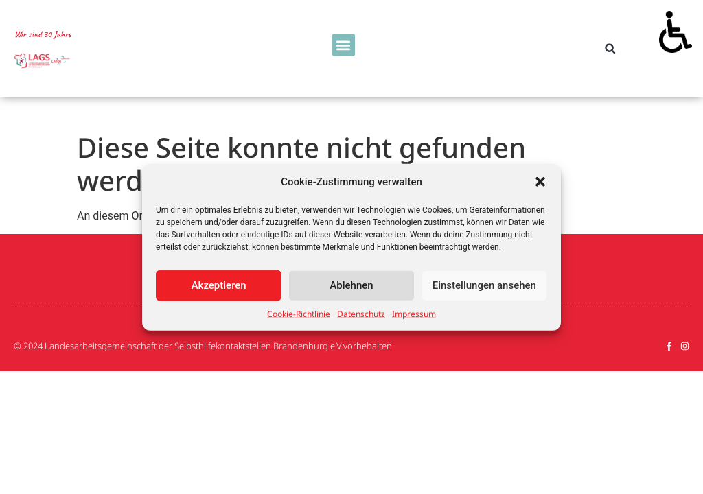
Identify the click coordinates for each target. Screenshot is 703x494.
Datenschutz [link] (361, 313)
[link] (675, 27)
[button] (540, 182)
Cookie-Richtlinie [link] (298, 313)
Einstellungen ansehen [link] (484, 285)
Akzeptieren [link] (219, 285)
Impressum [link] (414, 313)
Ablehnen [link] (351, 285)
